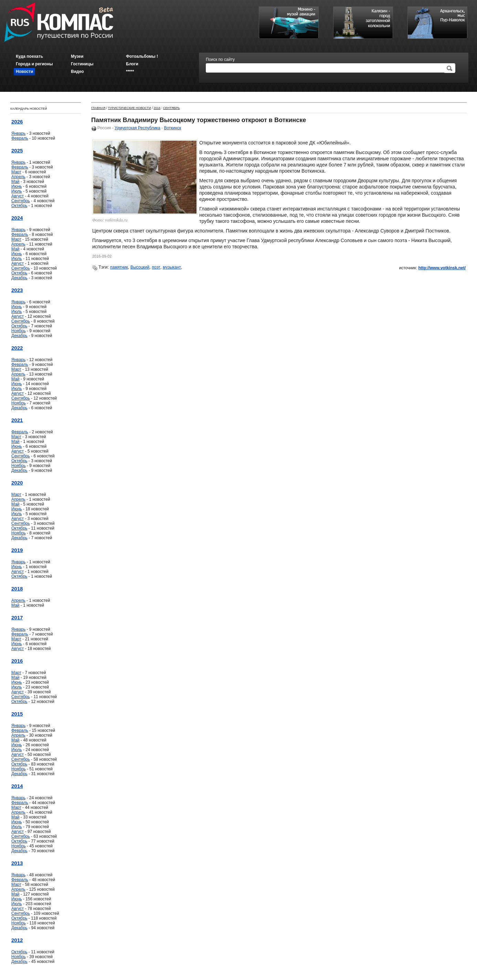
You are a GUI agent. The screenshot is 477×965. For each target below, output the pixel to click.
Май (15, 181)
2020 (17, 483)
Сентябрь (20, 200)
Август (17, 196)
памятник (119, 267)
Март (16, 172)
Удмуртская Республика (137, 128)
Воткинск (172, 128)
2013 (17, 863)
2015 (17, 714)
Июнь (16, 186)
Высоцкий (139, 267)
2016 (17, 661)
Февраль (19, 138)
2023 (17, 290)
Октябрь (19, 205)
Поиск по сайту (220, 59)
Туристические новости (129, 108)
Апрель (18, 176)
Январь (18, 133)
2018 (17, 589)
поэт (156, 267)
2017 (17, 617)
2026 (17, 121)
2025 (17, 150)
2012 (17, 940)
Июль (16, 191)
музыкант (172, 267)
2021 (17, 420)
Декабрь (19, 277)
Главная (98, 108)
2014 (17, 786)
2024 (17, 218)
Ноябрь (18, 330)
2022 (17, 348)
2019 (17, 550)
